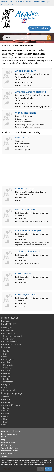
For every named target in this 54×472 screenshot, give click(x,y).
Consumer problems (12, 344)
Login (3, 437)
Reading (6, 362)
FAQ (3, 439)
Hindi (5, 419)
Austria (12, 2)
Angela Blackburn (25, 70)
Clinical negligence (11, 341)
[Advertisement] (27, 170)
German (6, 399)
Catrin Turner (23, 273)
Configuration (6, 469)
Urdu (5, 410)
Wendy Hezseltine (25, 112)
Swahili (6, 422)
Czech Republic (13, 5)
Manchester (8, 365)
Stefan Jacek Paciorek (27, 251)
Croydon (7, 368)
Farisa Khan (22, 137)
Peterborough (9, 390)
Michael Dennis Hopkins (29, 230)
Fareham (7, 376)
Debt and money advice (13, 336)
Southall (6, 379)
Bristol (6, 354)
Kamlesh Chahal (24, 188)
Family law (7, 327)
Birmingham (8, 359)
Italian (6, 413)
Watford (6, 370)
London (6, 351)
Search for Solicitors (39, 28)
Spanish (6, 408)
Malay (5, 424)
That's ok (48, 469)
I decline (40, 469)
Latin (5, 416)
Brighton (7, 384)
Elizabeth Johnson (25, 209)
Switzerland (20, 2)
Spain (48, 2)
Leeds (5, 356)
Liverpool (7, 373)
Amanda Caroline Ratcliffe (30, 91)
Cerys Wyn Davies (25, 294)
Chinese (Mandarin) (11, 405)
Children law (8, 339)
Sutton (6, 387)
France (28, 2)
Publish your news (9, 434)
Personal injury (9, 333)
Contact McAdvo (8, 442)
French (6, 396)
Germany (4, 2)
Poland (3, 5)
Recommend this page (11, 431)
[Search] (49, 37)
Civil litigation (9, 330)
